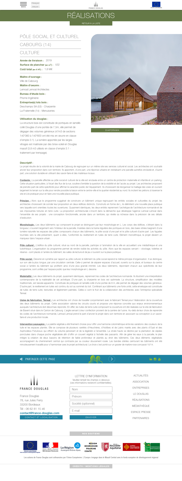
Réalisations (140, 399)
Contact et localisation (41, 417)
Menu (23, 5)
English (35, 7)
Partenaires (141, 418)
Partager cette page (37, 359)
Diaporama (112, 130)
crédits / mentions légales (91, 466)
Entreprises (141, 387)
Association (141, 381)
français (35, 3)
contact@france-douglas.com (39, 413)
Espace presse (141, 412)
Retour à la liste (91, 23)
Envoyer (91, 417)
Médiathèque (141, 405)
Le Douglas (140, 393)
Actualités (141, 375)
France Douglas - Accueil (98, 5)
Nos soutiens (91, 433)
